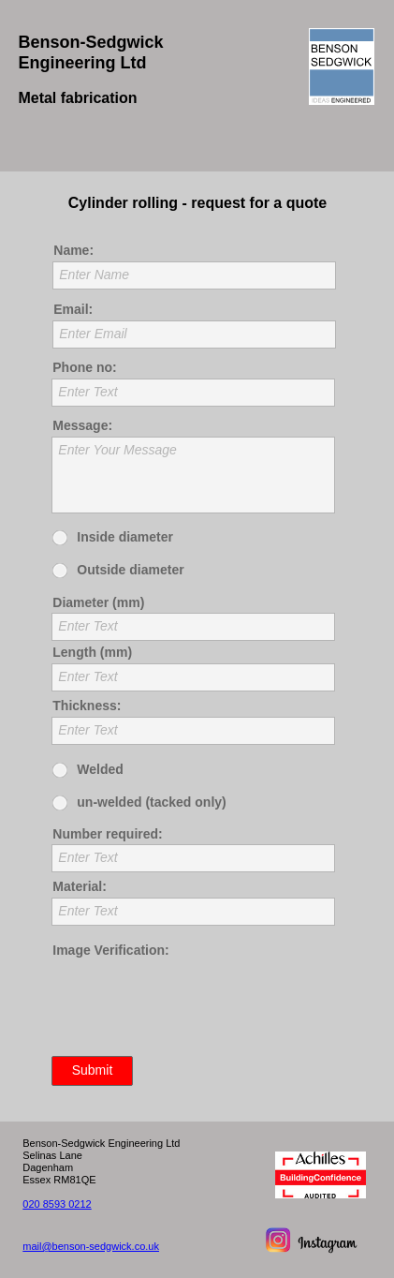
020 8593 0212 (56, 1204)
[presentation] (193, 1007)
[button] (196, 143)
